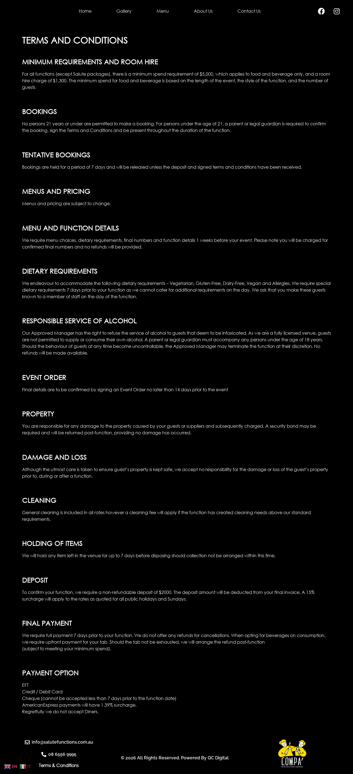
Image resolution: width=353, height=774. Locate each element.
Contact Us (249, 11)
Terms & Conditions (59, 765)
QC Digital (218, 764)
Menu (163, 11)
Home (85, 11)
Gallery (124, 11)
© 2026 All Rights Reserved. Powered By (164, 764)
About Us (203, 11)
